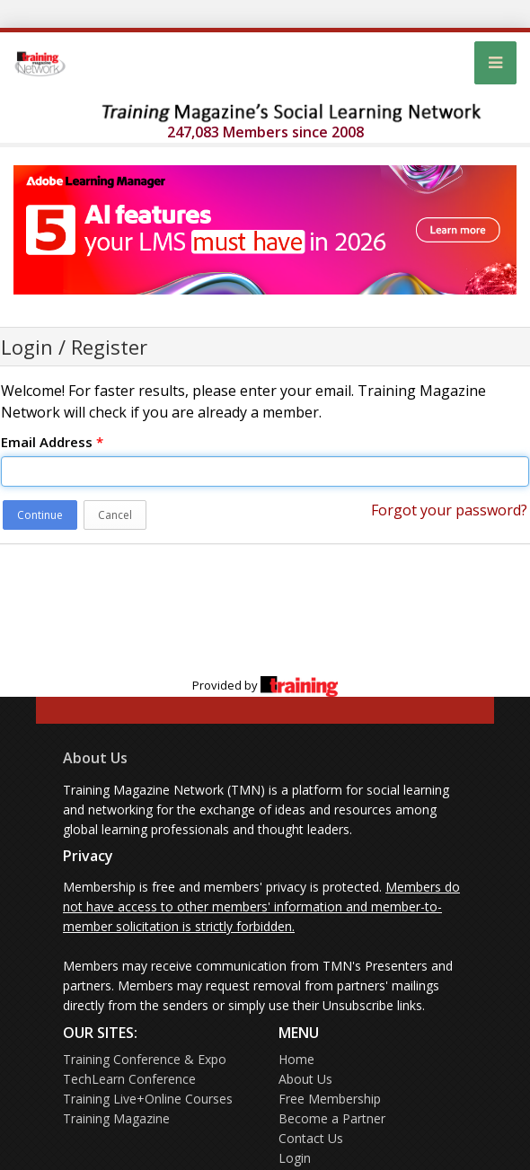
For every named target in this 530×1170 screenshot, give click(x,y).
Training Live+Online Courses (148, 1098)
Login (294, 1157)
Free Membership (329, 1098)
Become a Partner (331, 1118)
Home (296, 1059)
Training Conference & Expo (144, 1059)
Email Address (52, 442)
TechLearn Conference (129, 1078)
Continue (40, 515)
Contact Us (310, 1138)
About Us (95, 758)
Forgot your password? (449, 510)
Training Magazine (116, 1118)
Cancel (115, 515)
